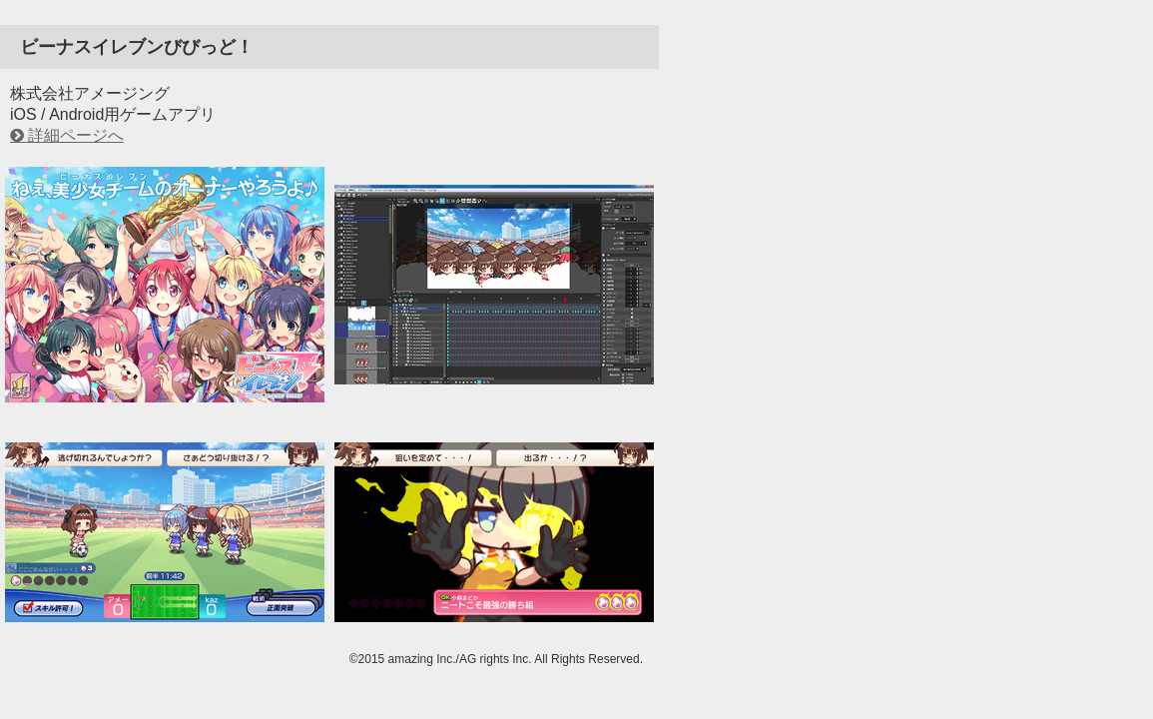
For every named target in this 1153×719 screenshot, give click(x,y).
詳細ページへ (76, 135)
